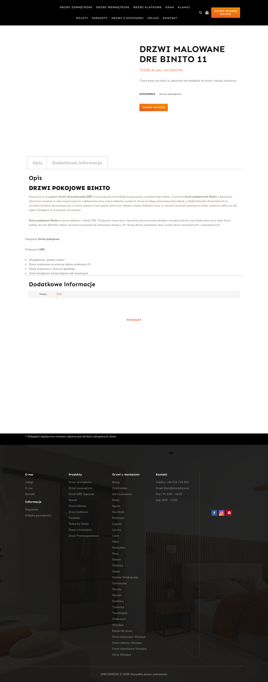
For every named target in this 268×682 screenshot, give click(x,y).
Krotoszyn (118, 518)
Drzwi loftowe (77, 506)
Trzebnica (118, 607)
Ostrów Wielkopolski (125, 577)
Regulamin (32, 509)
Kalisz (115, 500)
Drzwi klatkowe (147, 7)
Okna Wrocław (121, 655)
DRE (59, 294)
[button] (201, 13)
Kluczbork (118, 512)
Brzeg (115, 482)
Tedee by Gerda (79, 524)
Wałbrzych (119, 619)
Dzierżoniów (119, 488)
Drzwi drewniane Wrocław (129, 637)
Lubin (115, 536)
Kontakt (170, 18)
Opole (116, 571)
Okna (169, 7)
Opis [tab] (37, 162)
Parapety (100, 18)
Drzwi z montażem (127, 18)
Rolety (82, 18)
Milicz (115, 542)
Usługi (153, 18)
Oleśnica (117, 565)
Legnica (117, 524)
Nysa (115, 553)
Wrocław (118, 625)
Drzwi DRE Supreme (81, 494)
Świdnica (118, 601)
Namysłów (119, 547)
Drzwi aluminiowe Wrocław (129, 649)
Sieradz (116, 589)
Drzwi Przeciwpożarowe (84, 536)
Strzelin (117, 595)
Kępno (116, 506)
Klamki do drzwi (122, 631)
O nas (29, 488)
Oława (116, 559)
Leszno (116, 530)
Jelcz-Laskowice (122, 494)
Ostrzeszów (119, 583)
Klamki (184, 7)
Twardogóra (119, 613)
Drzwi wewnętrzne (112, 7)
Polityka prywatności (38, 515)
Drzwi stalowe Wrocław (127, 643)
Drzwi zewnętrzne (76, 7)
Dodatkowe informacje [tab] (77, 162)
